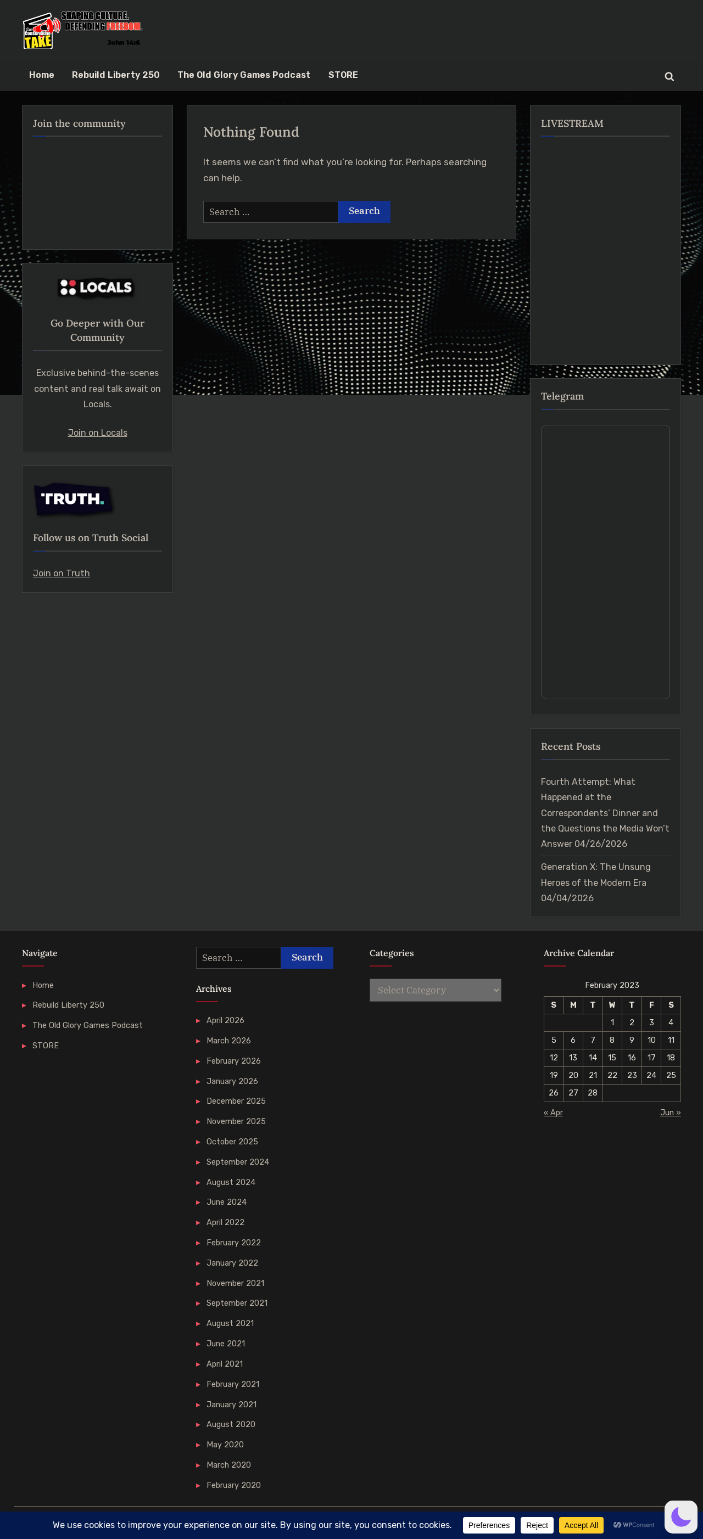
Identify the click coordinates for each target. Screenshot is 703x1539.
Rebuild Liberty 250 (116, 75)
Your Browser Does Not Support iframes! (605, 562)
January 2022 (232, 1263)
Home (41, 75)
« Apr (553, 1112)
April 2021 (225, 1364)
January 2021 (231, 1404)
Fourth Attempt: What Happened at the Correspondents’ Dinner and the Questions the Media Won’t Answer (605, 813)
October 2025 (232, 1142)
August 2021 (230, 1323)
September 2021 (237, 1303)
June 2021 (226, 1344)
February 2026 (234, 1061)
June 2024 (227, 1202)
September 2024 (238, 1162)
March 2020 (229, 1465)
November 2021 (235, 1283)
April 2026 (225, 1020)
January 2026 (232, 1081)
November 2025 (236, 1121)
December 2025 (236, 1101)
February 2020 (234, 1485)
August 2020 (231, 1424)
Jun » (670, 1112)
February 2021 (233, 1384)
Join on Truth (61, 573)
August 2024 (231, 1182)
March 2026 (229, 1041)
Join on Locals (97, 433)
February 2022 (234, 1243)
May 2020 (225, 1445)
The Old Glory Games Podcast (243, 75)
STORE (343, 75)
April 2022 (225, 1222)
